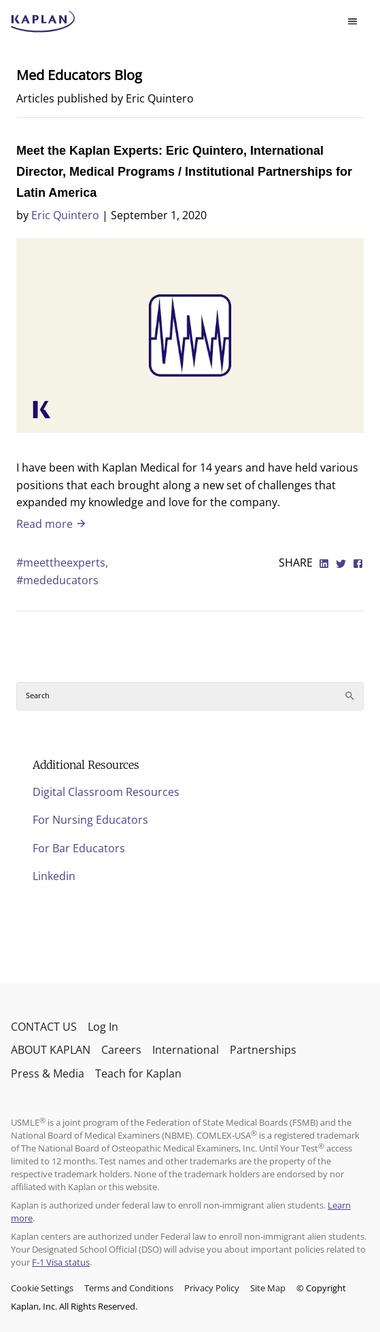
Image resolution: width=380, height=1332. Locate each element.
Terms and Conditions (128, 1288)
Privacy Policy (211, 1288)
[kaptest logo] (43, 22)
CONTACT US (44, 1026)
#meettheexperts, (62, 562)
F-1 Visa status (61, 1262)
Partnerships (263, 1049)
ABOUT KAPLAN (50, 1049)
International (185, 1049)
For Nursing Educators (90, 819)
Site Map (268, 1288)
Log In (103, 1026)
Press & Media (47, 1073)
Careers (121, 1049)
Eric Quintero (65, 215)
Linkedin (54, 876)
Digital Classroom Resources (106, 791)
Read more (51, 523)
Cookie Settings (42, 1288)
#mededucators (57, 580)
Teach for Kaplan (138, 1073)
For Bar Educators (79, 848)
